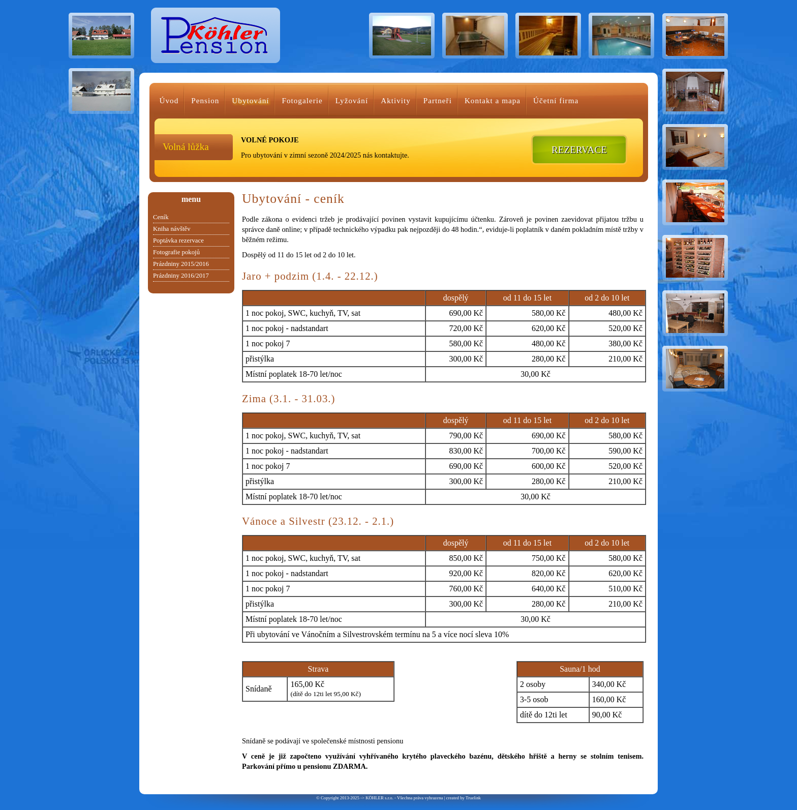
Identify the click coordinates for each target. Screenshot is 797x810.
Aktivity (396, 100)
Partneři (437, 100)
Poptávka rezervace (178, 240)
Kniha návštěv (172, 228)
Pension (205, 100)
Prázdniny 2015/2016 (181, 263)
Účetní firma (555, 100)
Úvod (169, 100)
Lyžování (352, 100)
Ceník (161, 217)
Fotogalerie (302, 100)
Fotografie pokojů (176, 252)
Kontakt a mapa (492, 100)
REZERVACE (579, 149)
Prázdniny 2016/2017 (181, 275)
